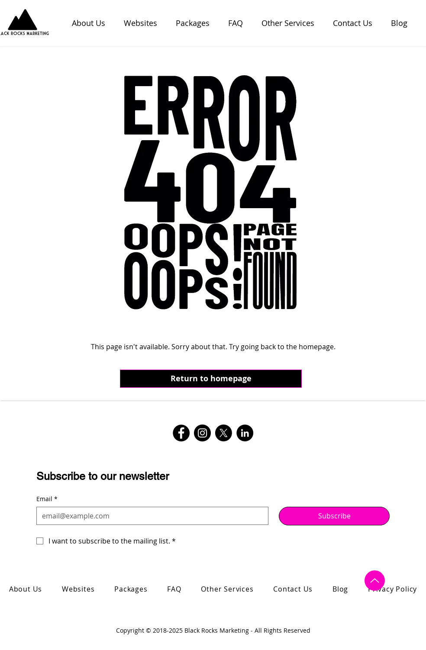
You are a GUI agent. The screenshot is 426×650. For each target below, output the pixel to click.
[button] (290, 23)
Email (47, 499)
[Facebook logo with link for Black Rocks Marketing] (181, 433)
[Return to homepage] (211, 379)
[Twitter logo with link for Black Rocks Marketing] (223, 433)
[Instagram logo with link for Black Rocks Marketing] (202, 433)
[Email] (150, 516)
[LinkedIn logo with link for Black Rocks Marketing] (244, 433)
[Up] (375, 580)
